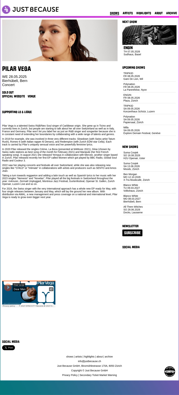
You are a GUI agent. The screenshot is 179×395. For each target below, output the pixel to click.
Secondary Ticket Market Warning (98, 375)
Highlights (143, 13)
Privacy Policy (70, 375)
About (159, 13)
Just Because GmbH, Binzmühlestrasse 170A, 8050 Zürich (89, 365)
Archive (171, 13)
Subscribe (132, 233)
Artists (128, 13)
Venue (32, 96)
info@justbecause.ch (89, 361)
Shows (114, 13)
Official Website (13, 96)
